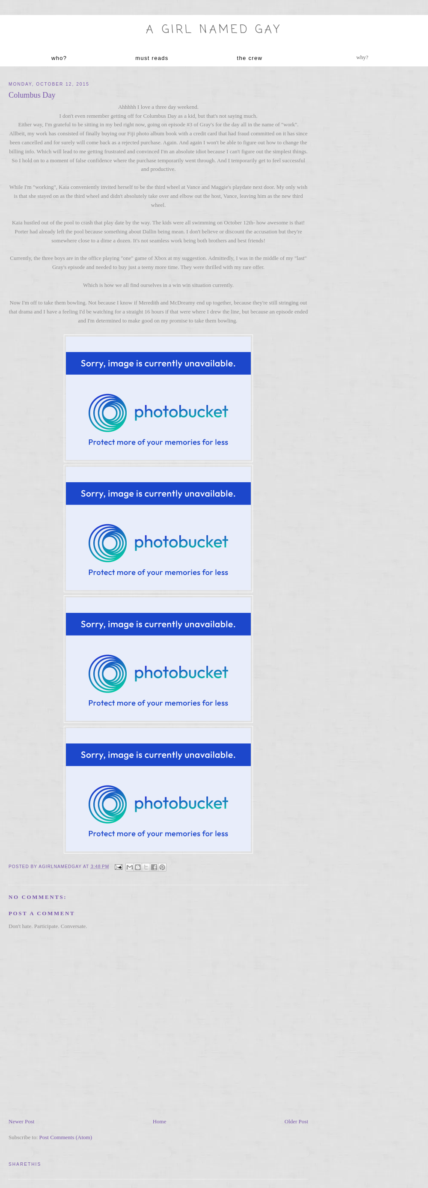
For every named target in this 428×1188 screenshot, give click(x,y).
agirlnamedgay (61, 866)
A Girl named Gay (214, 30)
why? (362, 57)
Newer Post (21, 1121)
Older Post (296, 1121)
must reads (151, 58)
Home (159, 1121)
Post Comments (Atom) (65, 1137)
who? (59, 58)
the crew (250, 58)
